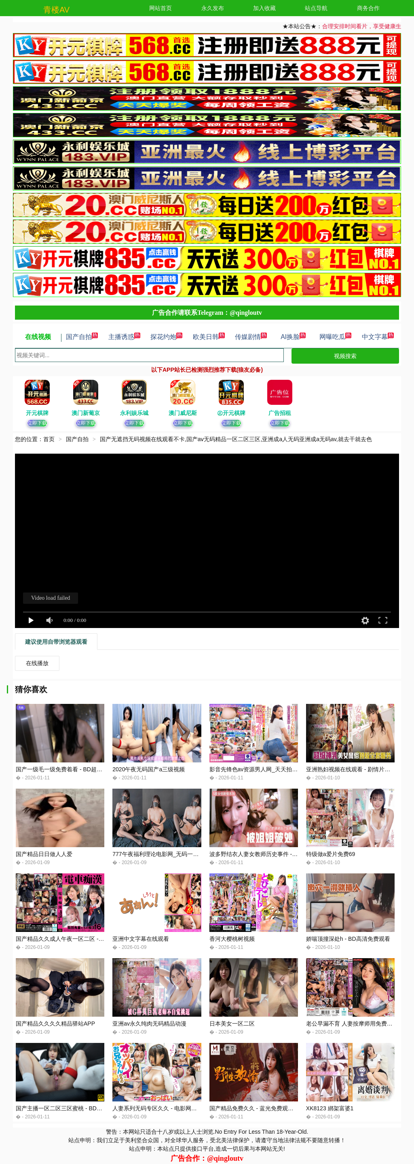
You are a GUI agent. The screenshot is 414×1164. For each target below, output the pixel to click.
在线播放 (37, 663)
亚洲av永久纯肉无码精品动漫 (149, 1023)
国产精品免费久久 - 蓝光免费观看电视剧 (259, 1108)
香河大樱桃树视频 (232, 939)
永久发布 (212, 8)
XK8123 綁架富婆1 (330, 1108)
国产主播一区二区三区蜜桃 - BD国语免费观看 (73, 1108)
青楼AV (56, 9)
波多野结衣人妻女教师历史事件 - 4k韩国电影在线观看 (277, 854)
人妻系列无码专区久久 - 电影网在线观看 (162, 1108)
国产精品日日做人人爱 (44, 854)
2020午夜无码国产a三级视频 (148, 769)
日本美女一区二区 (232, 1023)
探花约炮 (166, 336)
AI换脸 (293, 336)
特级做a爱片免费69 (330, 854)
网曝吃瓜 (335, 336)
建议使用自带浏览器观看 (56, 642)
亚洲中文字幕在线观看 (140, 939)
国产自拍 (82, 336)
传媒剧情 (251, 336)
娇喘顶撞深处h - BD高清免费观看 (348, 939)
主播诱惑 (124, 336)
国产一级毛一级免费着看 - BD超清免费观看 (70, 769)
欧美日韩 (209, 336)
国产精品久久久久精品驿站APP (55, 1023)
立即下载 (37, 423)
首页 (49, 439)
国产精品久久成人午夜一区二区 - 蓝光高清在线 (75, 939)
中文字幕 (378, 336)
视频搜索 (345, 356)
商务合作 (368, 8)
